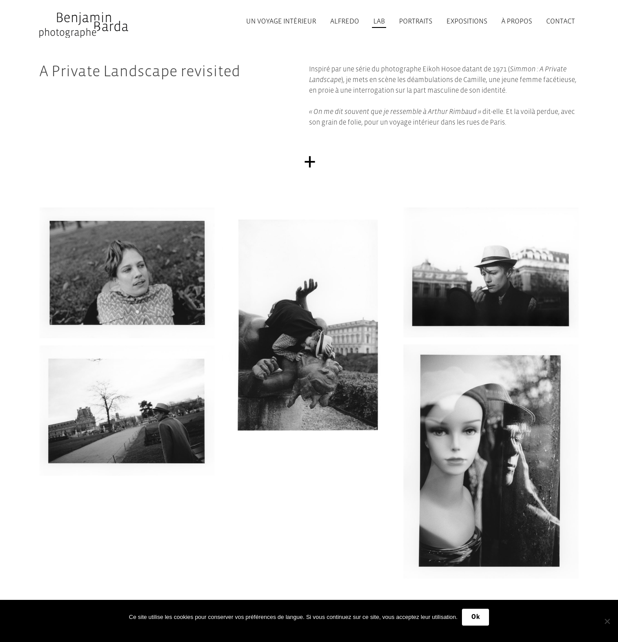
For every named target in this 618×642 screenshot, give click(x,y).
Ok (475, 616)
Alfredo (344, 21)
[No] (606, 621)
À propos (516, 21)
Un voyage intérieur (281, 21)
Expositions (466, 21)
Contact (560, 21)
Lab (379, 21)
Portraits (415, 21)
